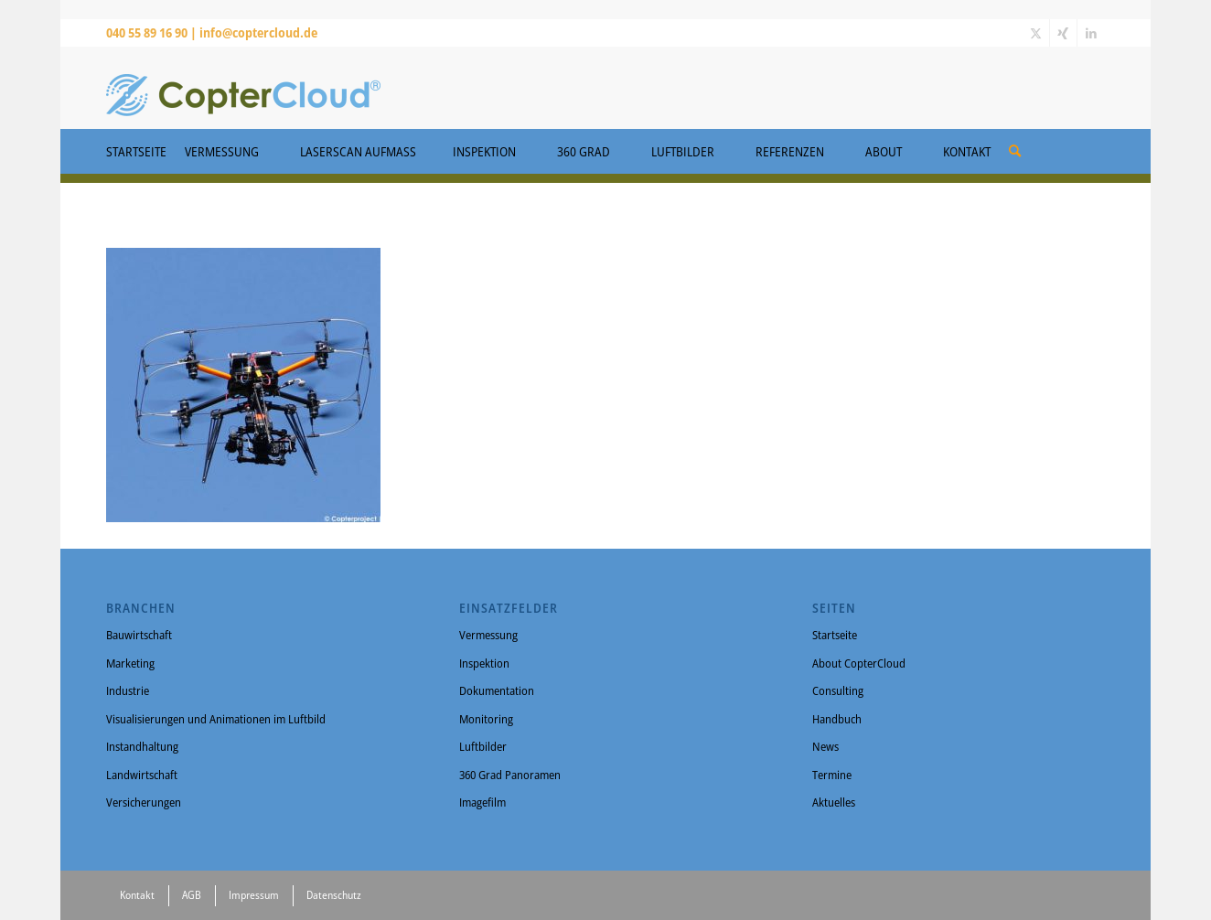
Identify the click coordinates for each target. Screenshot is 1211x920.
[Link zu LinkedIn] (1091, 33)
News (825, 746)
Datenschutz (333, 895)
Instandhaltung (142, 746)
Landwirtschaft (141, 774)
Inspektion (484, 663)
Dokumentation (496, 690)
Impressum (254, 895)
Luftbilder (483, 746)
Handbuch (837, 719)
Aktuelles (833, 802)
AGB (191, 895)
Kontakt (137, 895)
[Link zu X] (1036, 33)
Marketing (130, 663)
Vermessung (488, 634)
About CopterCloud (859, 663)
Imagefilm (482, 802)
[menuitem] (1015, 144)
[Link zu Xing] (1063, 33)
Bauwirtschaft (139, 634)
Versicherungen (143, 802)
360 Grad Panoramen (510, 774)
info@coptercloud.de (258, 32)
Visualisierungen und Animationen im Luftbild (216, 719)
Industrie (127, 690)
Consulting (837, 690)
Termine (832, 774)
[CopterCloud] (243, 88)
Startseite (834, 634)
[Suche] (1015, 150)
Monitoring (486, 719)
